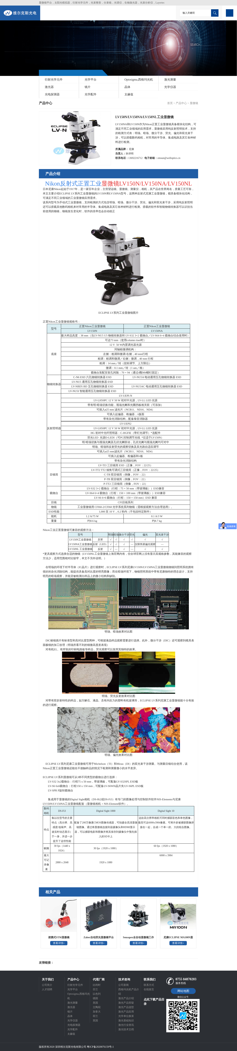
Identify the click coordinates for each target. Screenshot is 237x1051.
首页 (170, 103)
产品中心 (181, 103)
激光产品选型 (126, 1007)
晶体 (127, 87)
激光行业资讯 (126, 1025)
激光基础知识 (126, 1020)
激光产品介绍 (126, 998)
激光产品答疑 (126, 1002)
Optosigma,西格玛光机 (138, 79)
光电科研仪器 (64, 962)
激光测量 (170, 79)
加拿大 (97, 1011)
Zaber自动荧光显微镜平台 (99, 937)
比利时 (97, 985)
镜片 (88, 87)
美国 (95, 1002)
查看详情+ (59, 943)
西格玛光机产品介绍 (128, 991)
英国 (95, 1020)
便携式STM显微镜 (58, 937)
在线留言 (149, 989)
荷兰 (95, 1016)
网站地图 (183, 990)
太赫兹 (128, 94)
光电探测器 (52, 94)
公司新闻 (123, 985)
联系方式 (149, 985)
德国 (95, 998)
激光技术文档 (126, 1029)
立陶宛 (97, 1007)
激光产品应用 (126, 1011)
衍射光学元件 (54, 79)
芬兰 (95, 989)
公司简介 (47, 985)
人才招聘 (47, 989)
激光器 (49, 87)
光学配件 (90, 94)
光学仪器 (170, 87)
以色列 (97, 993)
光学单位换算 (126, 1016)
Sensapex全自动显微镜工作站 (138, 938)
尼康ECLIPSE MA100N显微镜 (178, 938)
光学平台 (90, 79)
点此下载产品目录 (154, 1001)
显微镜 (194, 103)
